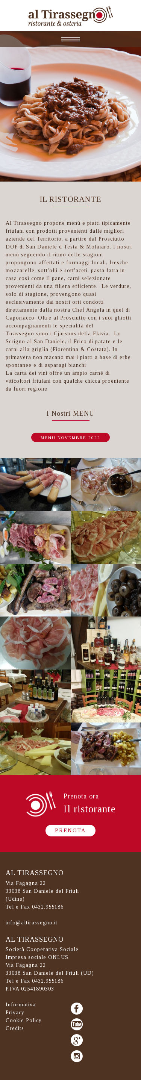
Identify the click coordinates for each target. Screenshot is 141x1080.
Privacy (15, 1012)
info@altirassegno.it (32, 922)
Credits (15, 1028)
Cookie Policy (24, 1020)
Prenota (70, 830)
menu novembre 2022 (70, 437)
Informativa (21, 1004)
